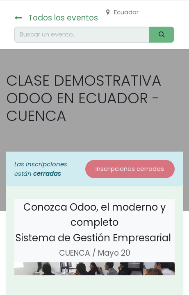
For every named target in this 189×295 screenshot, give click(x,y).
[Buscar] (161, 35)
